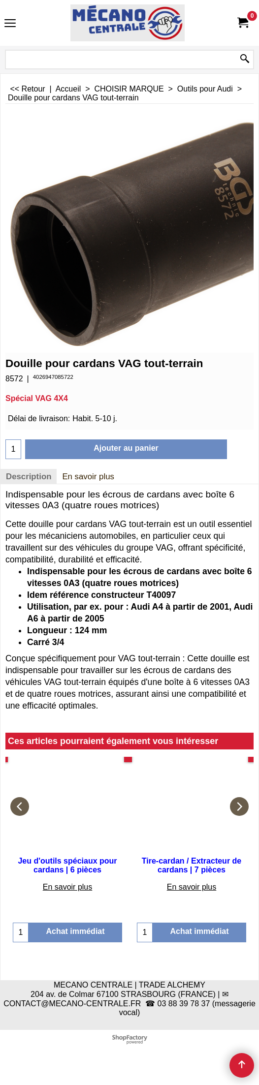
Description (28, 476)
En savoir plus (88, 476)
